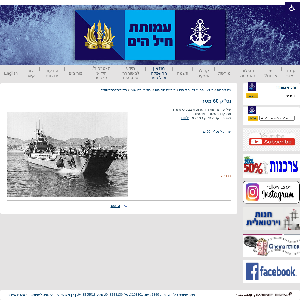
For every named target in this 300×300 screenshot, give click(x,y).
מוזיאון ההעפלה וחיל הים (159, 73)
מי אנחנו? (270, 73)
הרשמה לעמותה (42, 294)
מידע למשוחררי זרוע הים (131, 73)
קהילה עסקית (203, 73)
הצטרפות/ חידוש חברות (102, 73)
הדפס (115, 205)
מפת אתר (63, 294)
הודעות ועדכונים (52, 73)
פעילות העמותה (247, 73)
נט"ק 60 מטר (216, 101)
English (11, 73)
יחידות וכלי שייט (141, 90)
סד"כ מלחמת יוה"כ (114, 90)
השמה (182, 73)
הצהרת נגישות (17, 294)
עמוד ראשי (290, 73)
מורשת (224, 73)
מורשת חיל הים (165, 90)
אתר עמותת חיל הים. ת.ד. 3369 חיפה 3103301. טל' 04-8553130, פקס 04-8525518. (136, 294)
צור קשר (30, 73)
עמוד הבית (224, 90)
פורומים (76, 73)
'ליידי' (185, 118)
